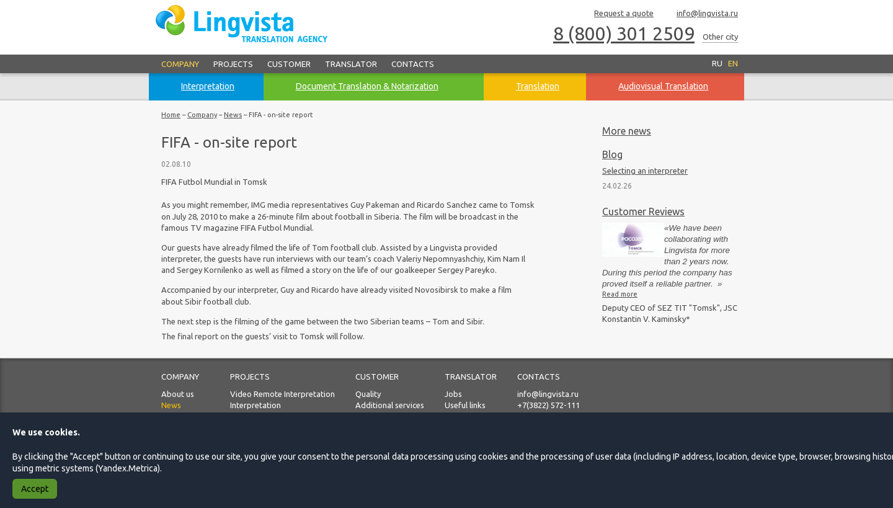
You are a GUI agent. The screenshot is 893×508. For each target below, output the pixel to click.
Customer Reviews (643, 211)
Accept (34, 489)
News (233, 114)
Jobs (453, 394)
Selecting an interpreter (645, 170)
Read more (620, 294)
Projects (233, 64)
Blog (612, 154)
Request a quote (618, 14)
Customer (289, 64)
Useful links (465, 405)
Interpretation (255, 405)
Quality (368, 394)
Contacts (412, 64)
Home (170, 114)
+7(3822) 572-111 (548, 405)
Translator (351, 64)
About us (177, 394)
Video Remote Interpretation (282, 394)
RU (717, 63)
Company (180, 64)
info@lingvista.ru (701, 14)
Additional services (389, 405)
